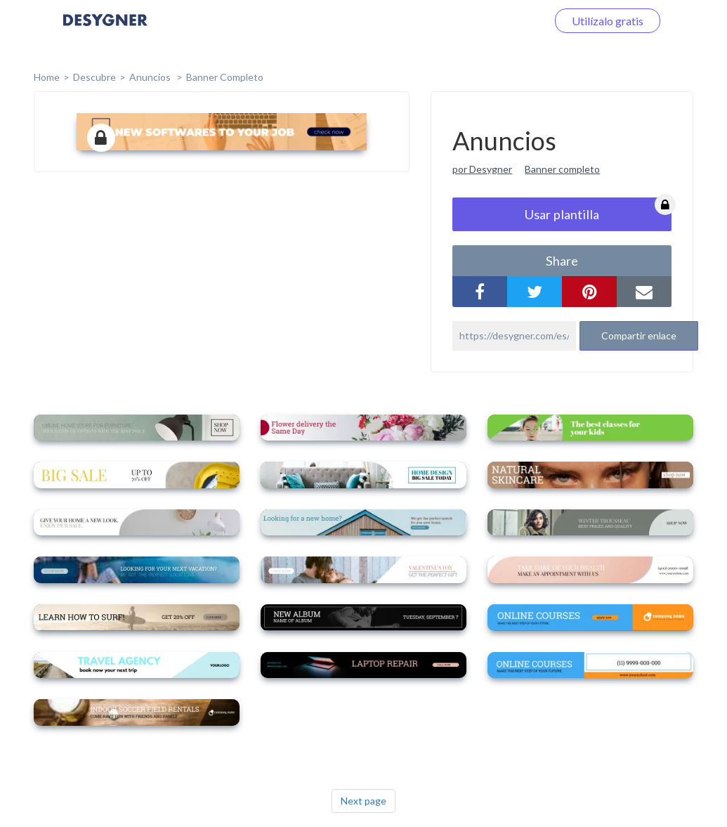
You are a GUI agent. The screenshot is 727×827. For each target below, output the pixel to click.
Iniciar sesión (498, 21)
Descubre (94, 77)
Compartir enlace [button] (638, 335)
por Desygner (482, 169)
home (47, 77)
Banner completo (224, 77)
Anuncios (151, 77)
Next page (363, 801)
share (562, 260)
